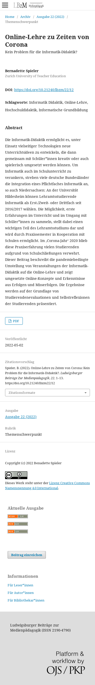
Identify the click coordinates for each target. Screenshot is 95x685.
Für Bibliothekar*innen (26, 600)
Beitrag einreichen (26, 555)
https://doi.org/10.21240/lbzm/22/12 (44, 89)
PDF (15, 321)
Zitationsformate (22, 392)
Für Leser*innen (20, 585)
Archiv (25, 16)
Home (9, 16)
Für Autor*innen (21, 592)
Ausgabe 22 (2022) (50, 16)
